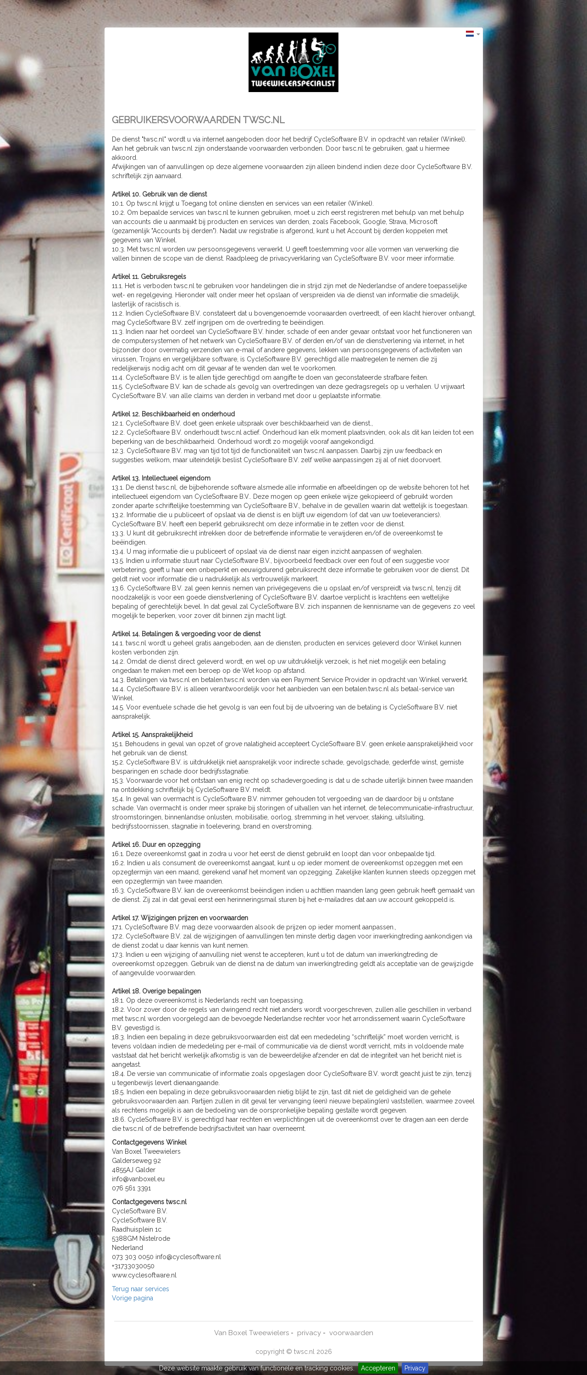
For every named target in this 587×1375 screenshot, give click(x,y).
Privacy (415, 1368)
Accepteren (378, 1368)
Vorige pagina (132, 1298)
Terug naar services (140, 1289)
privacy (309, 1333)
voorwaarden (351, 1333)
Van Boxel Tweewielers (251, 1333)
